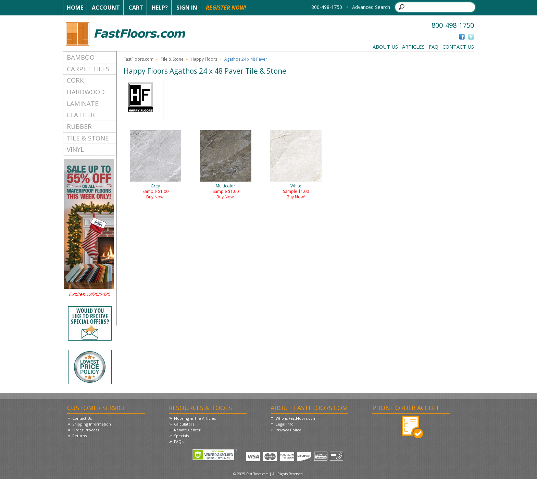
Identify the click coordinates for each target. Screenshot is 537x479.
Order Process (85, 429)
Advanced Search (371, 7)
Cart (135, 7)
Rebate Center (187, 429)
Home (75, 7)
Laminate (83, 103)
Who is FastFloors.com (296, 418)
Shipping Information (91, 424)
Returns (79, 435)
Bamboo (81, 57)
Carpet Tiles (88, 68)
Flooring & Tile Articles (195, 418)
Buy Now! (155, 197)
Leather (81, 114)
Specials (181, 435)
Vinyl (75, 149)
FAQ (433, 46)
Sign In (186, 7)
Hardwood (86, 91)
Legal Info (285, 424)
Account (106, 7)
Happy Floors (204, 59)
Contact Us (458, 46)
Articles (413, 46)
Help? (160, 7)
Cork (75, 80)
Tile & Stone (88, 138)
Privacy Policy (288, 429)
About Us (385, 46)
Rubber (79, 126)
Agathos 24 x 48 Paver (245, 59)
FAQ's (179, 441)
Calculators (184, 424)
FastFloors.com (138, 59)
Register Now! (226, 7)
